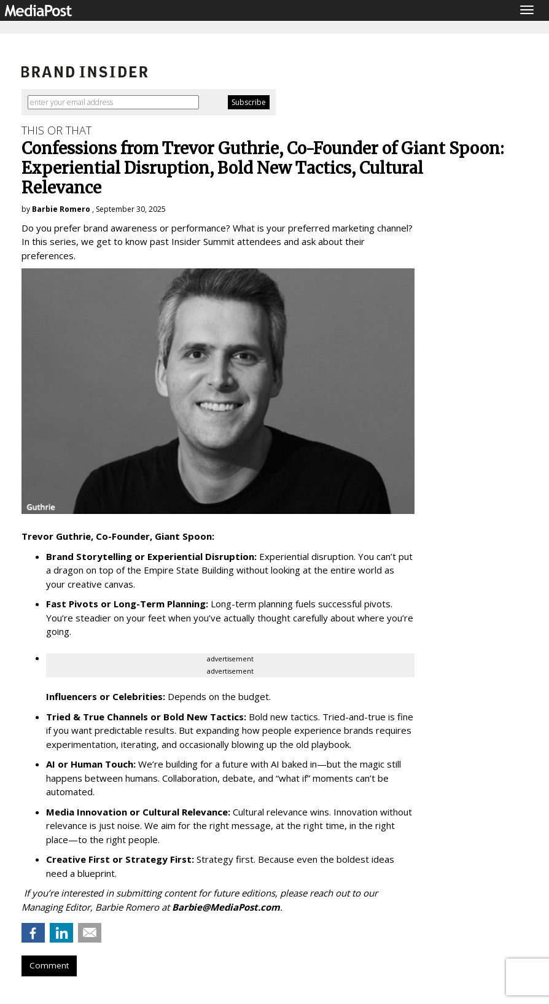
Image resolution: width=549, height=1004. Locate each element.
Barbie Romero (61, 209)
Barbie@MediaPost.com (226, 907)
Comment (49, 965)
